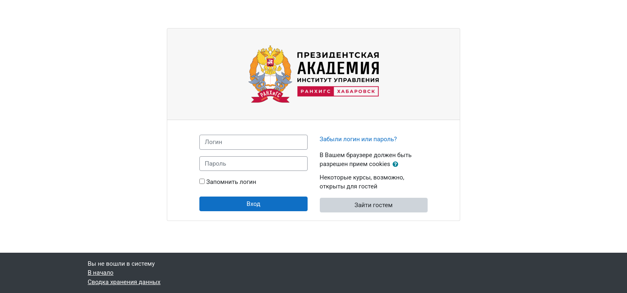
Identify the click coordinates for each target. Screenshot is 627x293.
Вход (253, 204)
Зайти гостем (373, 205)
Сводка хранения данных (124, 282)
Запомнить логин (231, 182)
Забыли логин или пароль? (358, 139)
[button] (397, 165)
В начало (101, 272)
